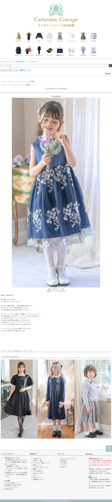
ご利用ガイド (33, 454)
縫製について (37, 469)
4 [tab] (40, 440)
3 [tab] (38, 440)
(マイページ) (70, 458)
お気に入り (64, 467)
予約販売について (38, 479)
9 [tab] (47, 440)
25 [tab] (69, 440)
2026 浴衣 (4, 70)
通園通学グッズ (25, 70)
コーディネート (20, 81)
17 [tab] (58, 440)
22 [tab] (65, 440)
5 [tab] (41, 440)
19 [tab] (60, 440)
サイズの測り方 (37, 471)
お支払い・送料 (37, 461)
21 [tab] (63, 440)
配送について (37, 465)
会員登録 (63, 461)
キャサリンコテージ (7, 81)
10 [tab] (48, 440)
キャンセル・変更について (41, 463)
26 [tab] (70, 440)
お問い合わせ (9, 489)
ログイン (63, 458)
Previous (3, 400)
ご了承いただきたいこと (40, 467)
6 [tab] (43, 440)
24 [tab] (67, 440)
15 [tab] (55, 440)
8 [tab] (45, 440)
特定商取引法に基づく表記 (13, 485)
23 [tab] (66, 440)
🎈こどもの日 (13, 70)
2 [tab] (37, 440)
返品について (37, 477)
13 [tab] (52, 440)
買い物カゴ (64, 463)
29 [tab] (74, 440)
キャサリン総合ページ (12, 483)
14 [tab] (54, 440)
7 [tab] (44, 440)
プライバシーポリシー (12, 487)
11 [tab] (49, 440)
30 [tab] (76, 440)
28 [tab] (73, 440)
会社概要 (7, 481)
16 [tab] (56, 440)
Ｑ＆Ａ (35, 475)
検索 (110, 65)
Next (109, 400)
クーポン (63, 465)
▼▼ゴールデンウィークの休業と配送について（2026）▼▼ (19, 61)
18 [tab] (59, 440)
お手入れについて (38, 473)
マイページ (60, 454)
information (89, 454)
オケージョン (17, 85)
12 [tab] (51, 440)
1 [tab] (36, 440)
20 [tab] (62, 440)
